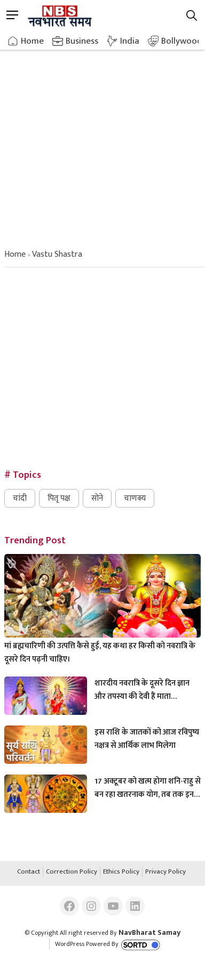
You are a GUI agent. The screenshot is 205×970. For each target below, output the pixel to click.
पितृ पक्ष (59, 498)
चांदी (20, 498)
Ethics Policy (121, 872)
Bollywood (181, 41)
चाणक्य (135, 498)
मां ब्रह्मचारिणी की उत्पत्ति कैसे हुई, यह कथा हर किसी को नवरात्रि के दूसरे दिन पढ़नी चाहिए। (99, 652)
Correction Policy (71, 872)
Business (82, 41)
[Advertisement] (102, 139)
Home (32, 41)
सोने (97, 498)
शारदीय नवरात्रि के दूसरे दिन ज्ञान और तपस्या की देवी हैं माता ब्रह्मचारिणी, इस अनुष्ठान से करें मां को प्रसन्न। (142, 689)
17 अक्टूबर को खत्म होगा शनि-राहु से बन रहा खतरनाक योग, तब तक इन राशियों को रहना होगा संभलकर (147, 788)
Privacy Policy (165, 872)
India (129, 41)
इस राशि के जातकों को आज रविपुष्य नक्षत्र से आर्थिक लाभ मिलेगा (146, 739)
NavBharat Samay (149, 932)
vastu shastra (57, 254)
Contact (28, 872)
